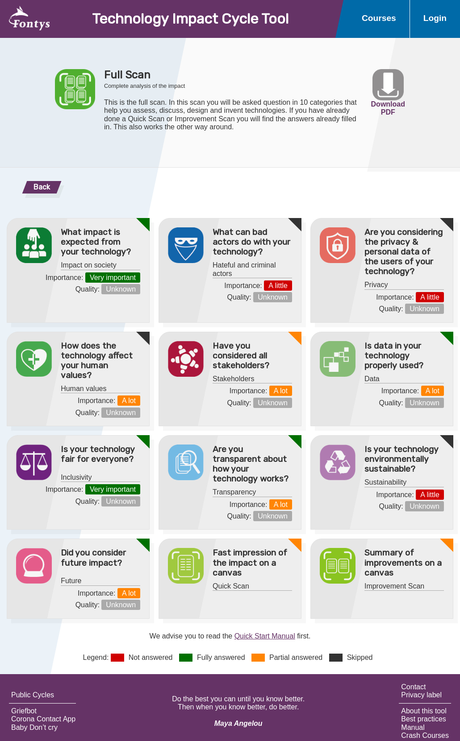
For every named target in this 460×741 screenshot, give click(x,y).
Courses (379, 18)
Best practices (423, 719)
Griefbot (24, 711)
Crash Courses (425, 735)
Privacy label (421, 695)
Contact (413, 687)
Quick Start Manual (264, 636)
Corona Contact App (43, 719)
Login (435, 18)
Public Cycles (32, 695)
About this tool (423, 711)
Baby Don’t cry (34, 727)
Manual (412, 727)
